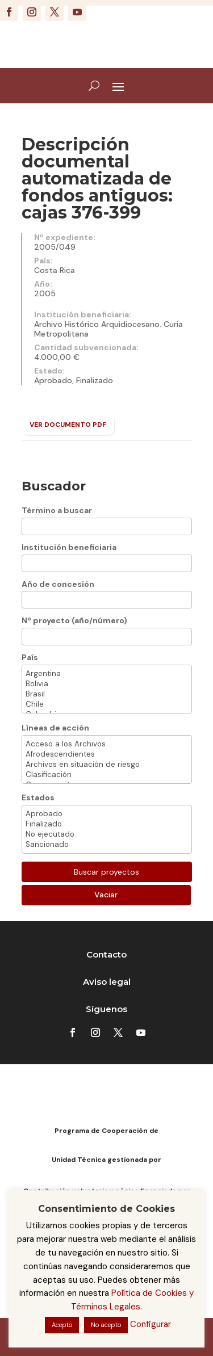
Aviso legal (107, 981)
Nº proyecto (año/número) (74, 620)
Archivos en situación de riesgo (106, 764)
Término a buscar (57, 510)
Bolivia (106, 684)
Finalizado (106, 824)
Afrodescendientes (106, 754)
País (30, 657)
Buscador (54, 486)
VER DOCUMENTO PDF (68, 424)
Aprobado (106, 814)
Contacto (106, 954)
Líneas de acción (55, 728)
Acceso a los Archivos (106, 744)
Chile (106, 704)
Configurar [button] (150, 1324)
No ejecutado (106, 834)
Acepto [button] (62, 1325)
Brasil (106, 694)
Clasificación (106, 775)
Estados (38, 797)
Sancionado (106, 844)
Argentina (106, 674)
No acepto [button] (106, 1325)
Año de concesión (58, 584)
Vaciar (106, 894)
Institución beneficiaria (69, 547)
